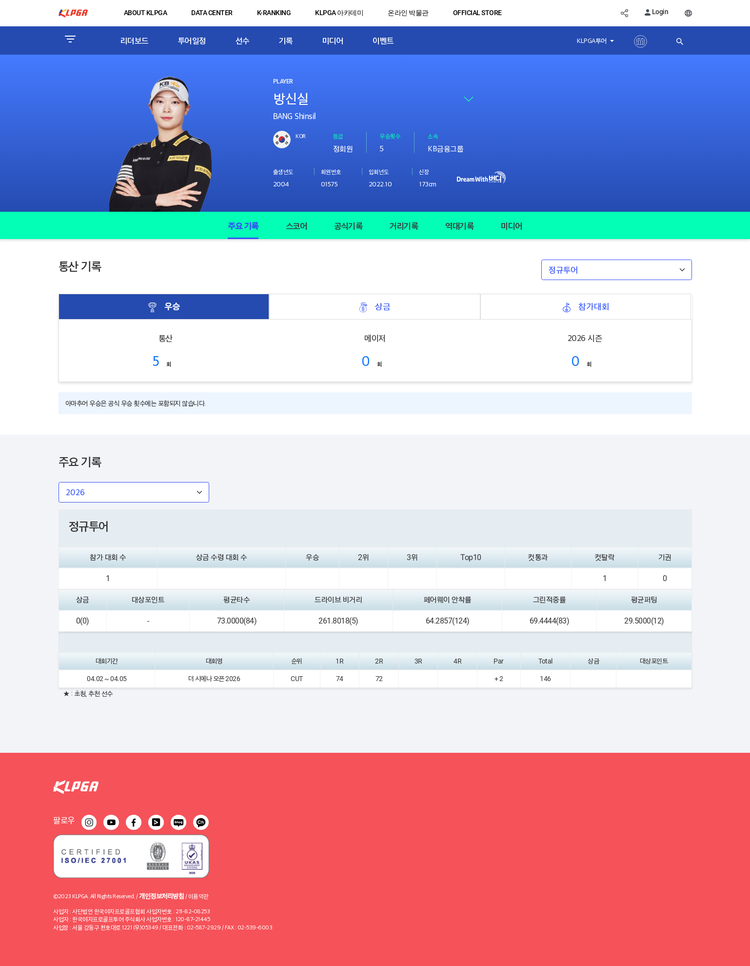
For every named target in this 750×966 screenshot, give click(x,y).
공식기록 (348, 225)
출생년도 (283, 171)
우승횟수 (390, 136)
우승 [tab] (164, 306)
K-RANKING (274, 13)
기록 (286, 40)
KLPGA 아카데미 (339, 13)
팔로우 (64, 820)
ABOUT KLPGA (145, 13)
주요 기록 (243, 225)
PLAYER (283, 81)
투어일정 (192, 40)
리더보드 (134, 40)
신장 (424, 171)
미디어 (333, 40)
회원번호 (331, 171)
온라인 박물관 (408, 13)
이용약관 (198, 896)
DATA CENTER (212, 13)
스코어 (296, 225)
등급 (338, 136)
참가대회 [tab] (586, 306)
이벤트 (383, 40)
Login (656, 12)
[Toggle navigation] (70, 40)
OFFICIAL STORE (477, 13)
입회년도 (379, 171)
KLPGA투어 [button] (592, 40)
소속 (433, 136)
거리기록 (404, 225)
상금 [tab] (374, 306)
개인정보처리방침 (161, 895)
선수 (243, 40)
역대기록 (459, 225)
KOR (301, 136)
